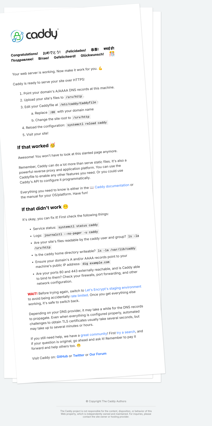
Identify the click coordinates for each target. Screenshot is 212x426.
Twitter (78, 351)
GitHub (62, 352)
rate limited (79, 292)
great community (93, 331)
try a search (125, 328)
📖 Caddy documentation (110, 184)
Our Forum (97, 350)
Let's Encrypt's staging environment (113, 285)
